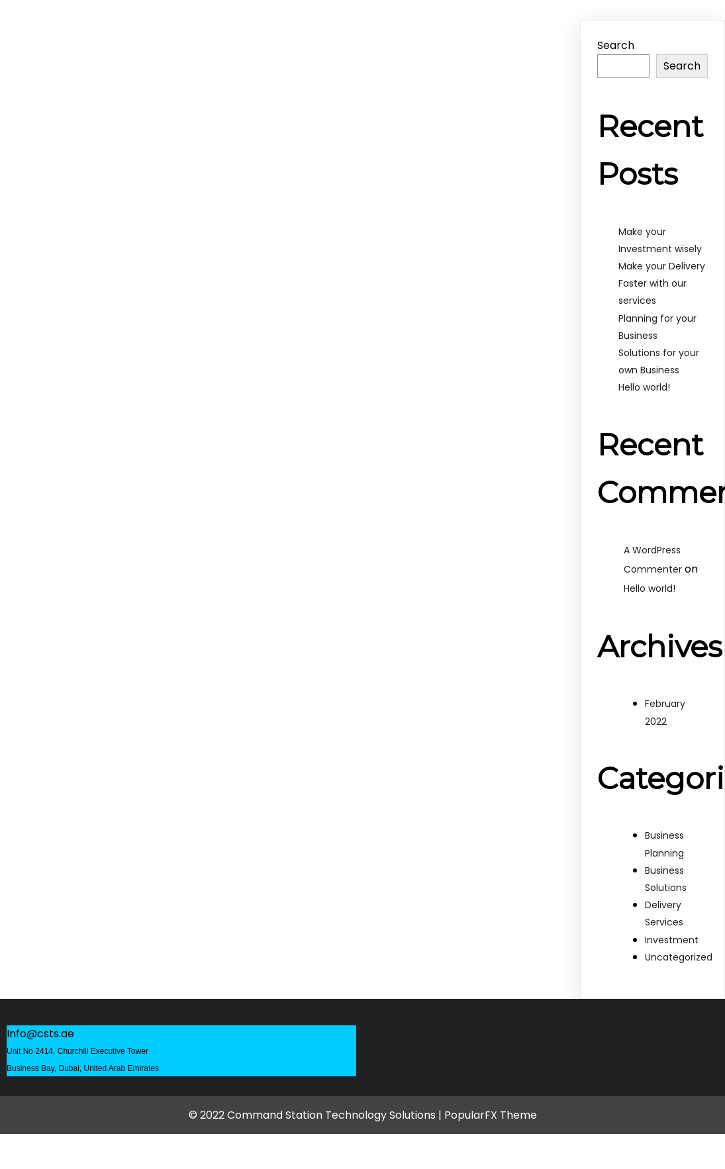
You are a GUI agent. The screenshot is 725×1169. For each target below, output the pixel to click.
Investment (672, 940)
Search (615, 45)
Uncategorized (678, 957)
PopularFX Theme (490, 1115)
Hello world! (644, 387)
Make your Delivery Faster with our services (661, 283)
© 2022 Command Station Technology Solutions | (316, 1115)
